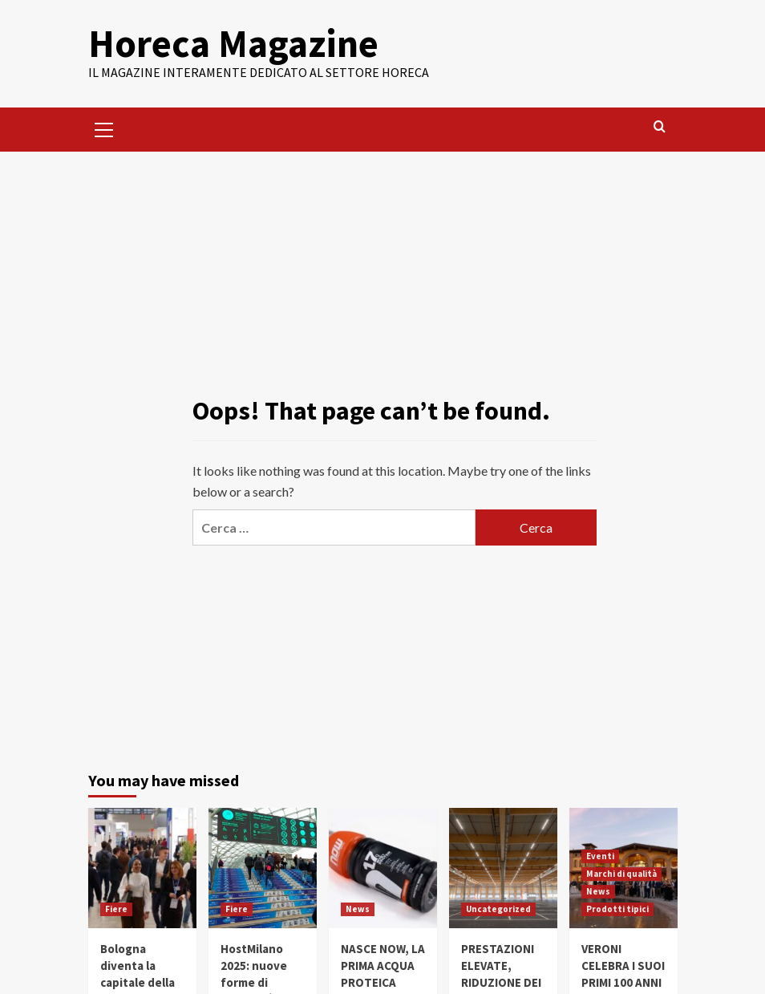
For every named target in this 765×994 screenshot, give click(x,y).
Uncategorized (498, 909)
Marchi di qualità (621, 873)
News (358, 909)
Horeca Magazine (233, 43)
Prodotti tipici (617, 909)
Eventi (600, 856)
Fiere (116, 909)
